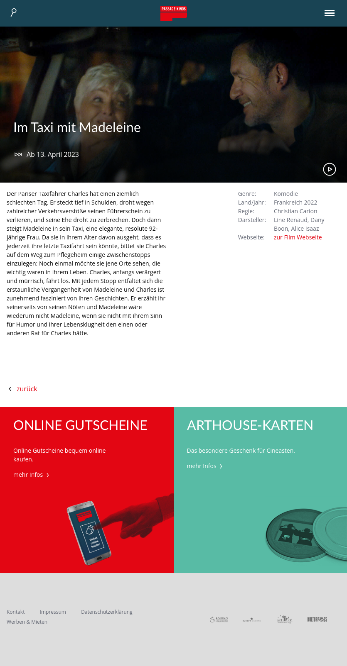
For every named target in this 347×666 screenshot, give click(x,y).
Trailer (330, 169)
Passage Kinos (173, 13)
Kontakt (16, 611)
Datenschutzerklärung (107, 611)
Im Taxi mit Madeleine (77, 127)
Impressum (53, 611)
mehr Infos (32, 474)
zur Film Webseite (298, 237)
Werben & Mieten (27, 621)
